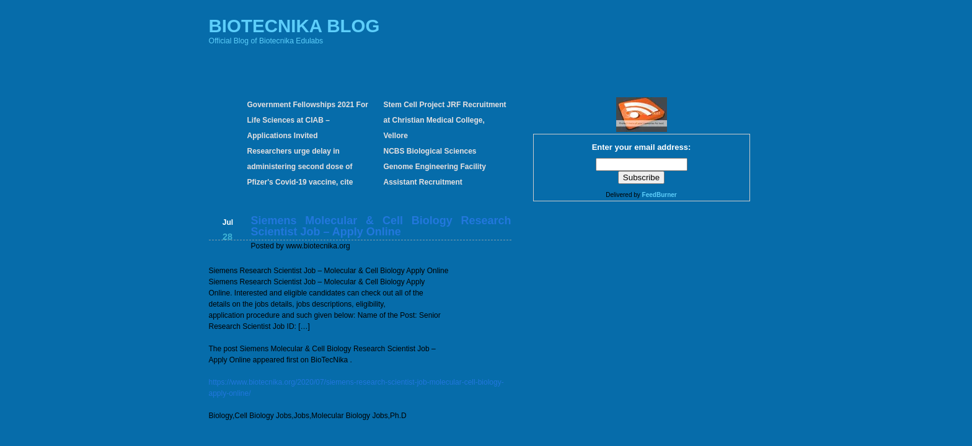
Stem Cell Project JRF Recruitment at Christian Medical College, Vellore (445, 120)
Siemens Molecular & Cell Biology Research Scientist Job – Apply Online (381, 226)
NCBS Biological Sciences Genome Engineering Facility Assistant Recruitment (435, 166)
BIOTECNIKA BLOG (294, 25)
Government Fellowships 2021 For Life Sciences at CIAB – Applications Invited (307, 120)
